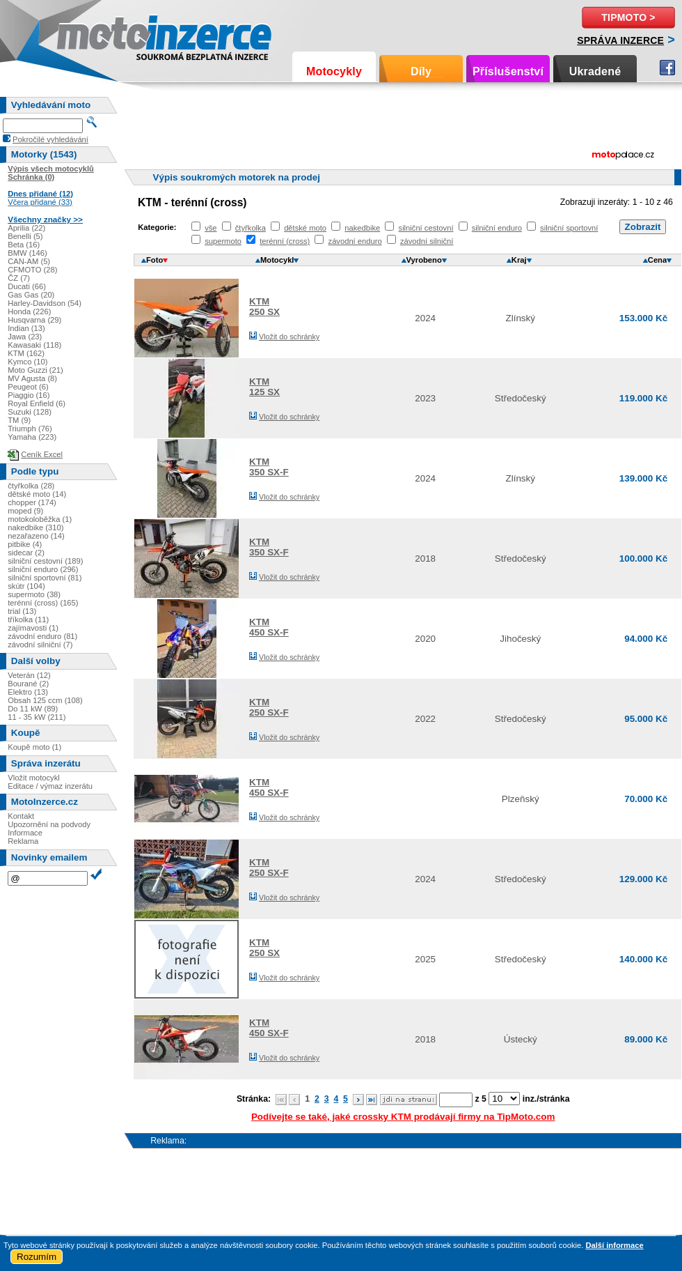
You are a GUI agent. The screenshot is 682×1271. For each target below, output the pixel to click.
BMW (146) (27, 253)
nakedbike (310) (35, 527)
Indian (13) (26, 328)
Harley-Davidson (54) (44, 303)
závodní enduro (355, 241)
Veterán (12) (29, 675)
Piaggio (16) (28, 395)
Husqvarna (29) (34, 320)
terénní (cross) (285, 241)
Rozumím (36, 1256)
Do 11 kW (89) (33, 708)
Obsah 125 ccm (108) (45, 700)
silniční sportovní (569, 228)
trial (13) (22, 611)
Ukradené (595, 71)
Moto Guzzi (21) (35, 370)
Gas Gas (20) (31, 295)
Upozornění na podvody (49, 824)
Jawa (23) (25, 336)
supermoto (223, 241)
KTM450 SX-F (269, 627)
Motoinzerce (86, 34)
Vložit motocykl (34, 777)
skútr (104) (26, 586)
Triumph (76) (30, 428)
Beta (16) (24, 244)
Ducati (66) (27, 286)
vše (210, 228)
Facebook (667, 67)
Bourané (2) (28, 683)
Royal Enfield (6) (36, 403)
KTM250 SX (264, 306)
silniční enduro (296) (43, 569)
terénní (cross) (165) (43, 603)
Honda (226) (29, 311)
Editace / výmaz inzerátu (50, 786)
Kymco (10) (27, 361)
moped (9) (25, 511)
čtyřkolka (250, 228)
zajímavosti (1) (33, 628)
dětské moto (305, 228)
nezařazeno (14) (36, 536)
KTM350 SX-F (269, 466)
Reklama (23, 841)
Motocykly (334, 71)
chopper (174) (32, 502)
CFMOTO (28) (32, 269)
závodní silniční (427, 241)
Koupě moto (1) (34, 747)
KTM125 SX (264, 386)
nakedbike (362, 228)
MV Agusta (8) (32, 378)
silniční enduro (497, 228)
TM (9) (19, 420)
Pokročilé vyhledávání (50, 139)
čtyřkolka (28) (31, 486)
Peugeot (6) (28, 387)
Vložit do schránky (289, 336)
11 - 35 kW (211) (36, 717)
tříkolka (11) (28, 619)
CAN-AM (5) (29, 261)
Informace (25, 833)
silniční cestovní (426, 228)
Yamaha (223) (32, 437)
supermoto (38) (34, 594)
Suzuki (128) (29, 412)
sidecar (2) (26, 552)
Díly (421, 71)
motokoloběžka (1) (40, 519)
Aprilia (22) (26, 228)
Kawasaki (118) (34, 345)
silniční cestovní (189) (45, 561)
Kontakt (21, 816)
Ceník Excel (42, 454)
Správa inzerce (620, 40)
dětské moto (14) (37, 494)
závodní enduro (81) (42, 636)
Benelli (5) (25, 236)
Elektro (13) (28, 692)
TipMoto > (628, 17)
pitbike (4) (25, 544)
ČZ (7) (19, 278)
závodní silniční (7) (40, 644)
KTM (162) (26, 353)
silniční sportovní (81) (44, 577)
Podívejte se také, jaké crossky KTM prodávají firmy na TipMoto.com (403, 1116)
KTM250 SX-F (269, 707)
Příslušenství (508, 71)
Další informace (614, 1245)
